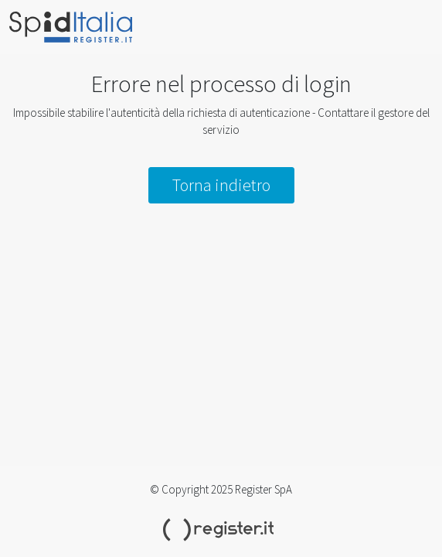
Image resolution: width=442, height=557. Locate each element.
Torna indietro (221, 185)
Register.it (221, 530)
